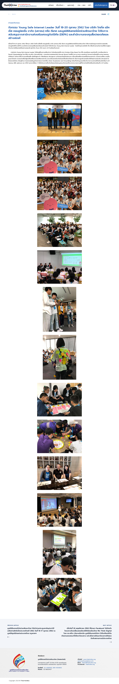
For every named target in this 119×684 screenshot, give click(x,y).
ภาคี (89, 5)
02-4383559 (48, 668)
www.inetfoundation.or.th (85, 661)
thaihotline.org (90, 664)
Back (14, 14)
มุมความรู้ (70, 5)
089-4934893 (57, 668)
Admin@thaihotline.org (89, 663)
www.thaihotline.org (89, 659)
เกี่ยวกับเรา (59, 5)
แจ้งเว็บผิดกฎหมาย (101, 5)
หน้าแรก (51, 5)
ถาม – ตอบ (81, 5)
